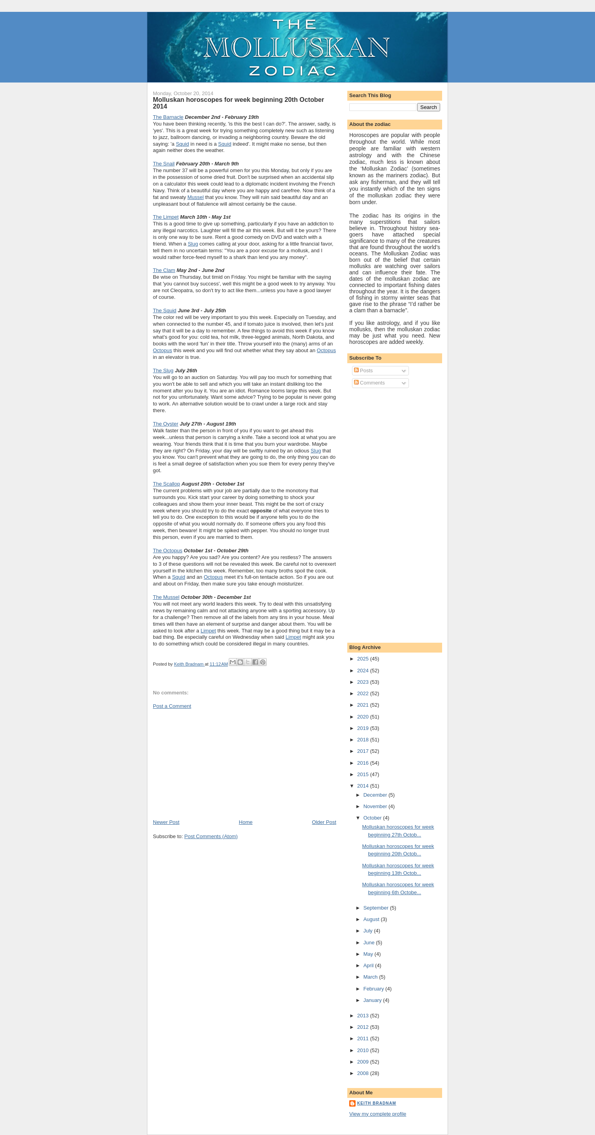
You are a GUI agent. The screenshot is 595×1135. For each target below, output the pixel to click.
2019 (363, 728)
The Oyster (165, 424)
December (376, 795)
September (376, 908)
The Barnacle (168, 117)
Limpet (208, 631)
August (372, 919)
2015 (363, 774)
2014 (363, 786)
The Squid (164, 310)
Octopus (162, 350)
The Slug (163, 370)
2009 (363, 1062)
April (369, 965)
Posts (363, 370)
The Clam (164, 270)
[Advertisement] (212, 763)
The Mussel (166, 597)
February (374, 989)
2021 (363, 705)
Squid (182, 144)
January (373, 1000)
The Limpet (166, 217)
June (369, 943)
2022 (363, 693)
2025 (363, 659)
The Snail (164, 164)
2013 (363, 1016)
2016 (363, 763)
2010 (363, 1050)
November (376, 806)
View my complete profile (377, 1114)
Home (246, 822)
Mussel (195, 197)
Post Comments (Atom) (211, 836)
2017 (363, 751)
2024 (363, 670)
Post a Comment (172, 706)
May (369, 954)
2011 (363, 1038)
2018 (363, 740)
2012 (363, 1027)
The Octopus (167, 550)
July (368, 931)
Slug (193, 244)
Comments (369, 383)
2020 (363, 717)
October (373, 818)
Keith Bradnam (376, 1103)
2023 (363, 682)
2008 (363, 1073)
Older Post (324, 822)
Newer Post (166, 822)
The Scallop (166, 484)
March (371, 977)
